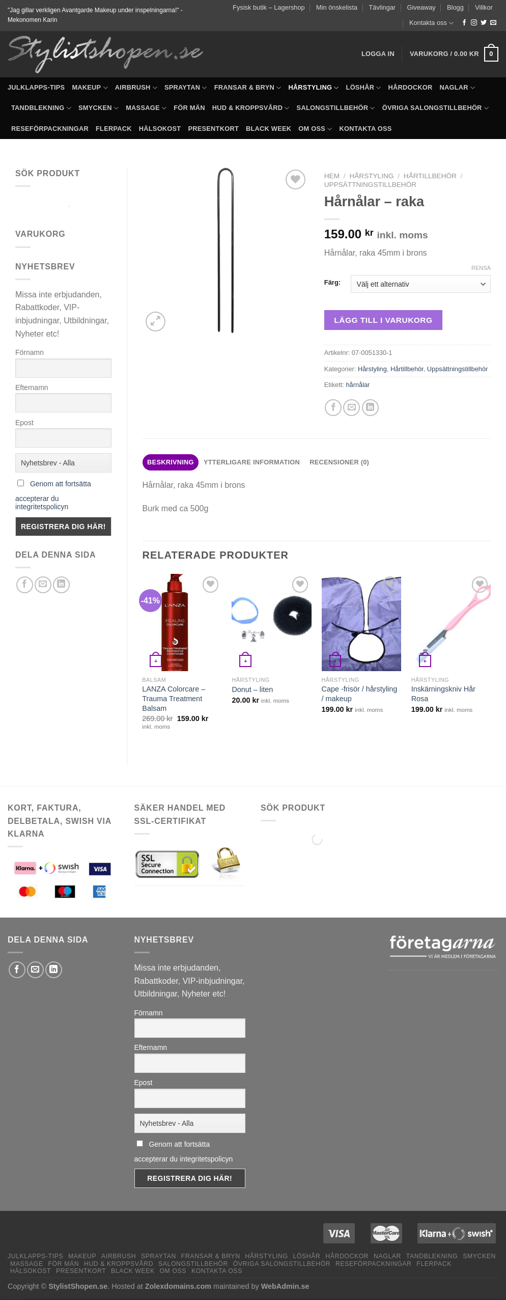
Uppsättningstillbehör (370, 184)
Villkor (484, 7)
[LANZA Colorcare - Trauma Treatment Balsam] (182, 622)
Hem (332, 176)
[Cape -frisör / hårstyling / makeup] (362, 622)
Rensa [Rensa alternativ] (481, 268)
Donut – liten (252, 689)
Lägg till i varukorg (383, 320)
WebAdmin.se (285, 1286)
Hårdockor (410, 87)
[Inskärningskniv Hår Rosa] (451, 622)
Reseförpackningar (50, 128)
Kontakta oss (431, 23)
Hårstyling (313, 88)
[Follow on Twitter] (484, 22)
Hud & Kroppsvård (251, 108)
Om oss (315, 129)
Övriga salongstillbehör (435, 108)
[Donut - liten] (272, 622)
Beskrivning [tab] (170, 462)
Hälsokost (160, 128)
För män (189, 108)
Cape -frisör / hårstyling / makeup (360, 694)
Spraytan (185, 88)
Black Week (268, 128)
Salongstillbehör (336, 108)
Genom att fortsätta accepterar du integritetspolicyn (53, 495)
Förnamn (29, 352)
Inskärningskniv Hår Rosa (443, 694)
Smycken (98, 108)
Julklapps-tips (36, 87)
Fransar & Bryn (248, 88)
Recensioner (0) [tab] (339, 462)
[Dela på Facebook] (24, 584)
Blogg (455, 7)
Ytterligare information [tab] (252, 462)
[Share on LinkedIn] (61, 584)
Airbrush (136, 88)
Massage (146, 108)
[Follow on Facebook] (464, 22)
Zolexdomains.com (178, 1286)
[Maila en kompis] (43, 584)
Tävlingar (382, 7)
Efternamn (31, 387)
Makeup (89, 88)
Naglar (457, 88)
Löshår (363, 88)
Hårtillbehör (430, 176)
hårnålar (358, 385)
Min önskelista (336, 7)
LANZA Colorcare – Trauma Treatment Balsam (173, 698)
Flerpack (114, 128)
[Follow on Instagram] (474, 22)
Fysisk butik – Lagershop (269, 7)
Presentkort (213, 128)
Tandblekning (41, 108)
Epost (24, 423)
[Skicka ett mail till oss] (493, 22)
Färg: (332, 282)
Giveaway (421, 7)
